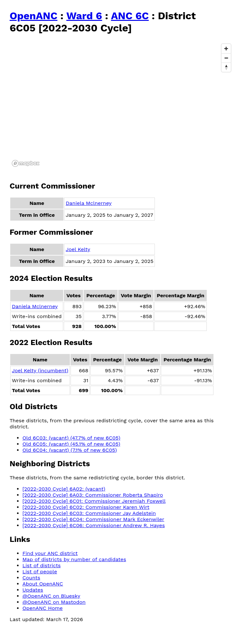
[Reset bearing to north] (226, 67)
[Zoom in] (226, 48)
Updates (32, 590)
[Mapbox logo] (26, 163)
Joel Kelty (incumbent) (40, 370)
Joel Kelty (78, 249)
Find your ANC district (50, 553)
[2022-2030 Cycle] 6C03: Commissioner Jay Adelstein (89, 513)
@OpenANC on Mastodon (54, 602)
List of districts (41, 565)
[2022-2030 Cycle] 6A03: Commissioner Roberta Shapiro (92, 495)
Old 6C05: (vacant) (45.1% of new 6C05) (71, 444)
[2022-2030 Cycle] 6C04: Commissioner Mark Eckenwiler (93, 519)
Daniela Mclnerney (89, 203)
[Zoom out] (226, 58)
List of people (39, 572)
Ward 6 (84, 16)
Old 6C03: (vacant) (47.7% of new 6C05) (71, 438)
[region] (122, 105)
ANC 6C (130, 16)
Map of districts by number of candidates (74, 559)
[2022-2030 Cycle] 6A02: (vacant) (63, 489)
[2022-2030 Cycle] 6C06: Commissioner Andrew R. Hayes (93, 525)
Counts (31, 578)
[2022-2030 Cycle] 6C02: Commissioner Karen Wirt (85, 507)
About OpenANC (42, 584)
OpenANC (33, 16)
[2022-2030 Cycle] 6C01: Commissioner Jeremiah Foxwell (94, 501)
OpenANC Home (42, 608)
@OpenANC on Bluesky (51, 596)
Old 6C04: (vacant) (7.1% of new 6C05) (69, 450)
